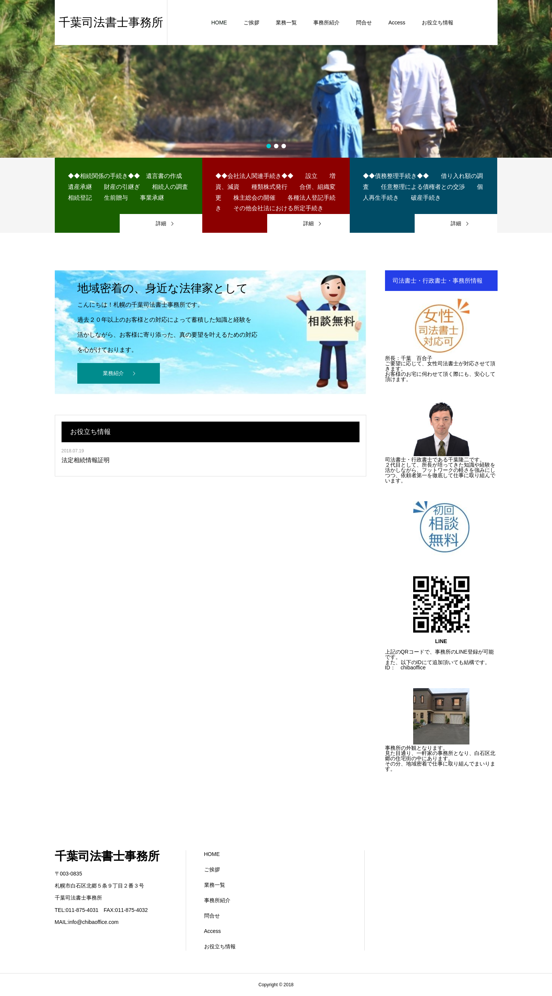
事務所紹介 (217, 900)
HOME (212, 854)
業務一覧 (214, 885)
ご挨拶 (212, 869)
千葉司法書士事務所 (107, 856)
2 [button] (276, 146)
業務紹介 (113, 373)
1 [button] (268, 146)
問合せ (212, 916)
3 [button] (283, 146)
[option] (276, 79)
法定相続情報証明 (86, 460)
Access (212, 931)
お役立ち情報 (220, 946)
